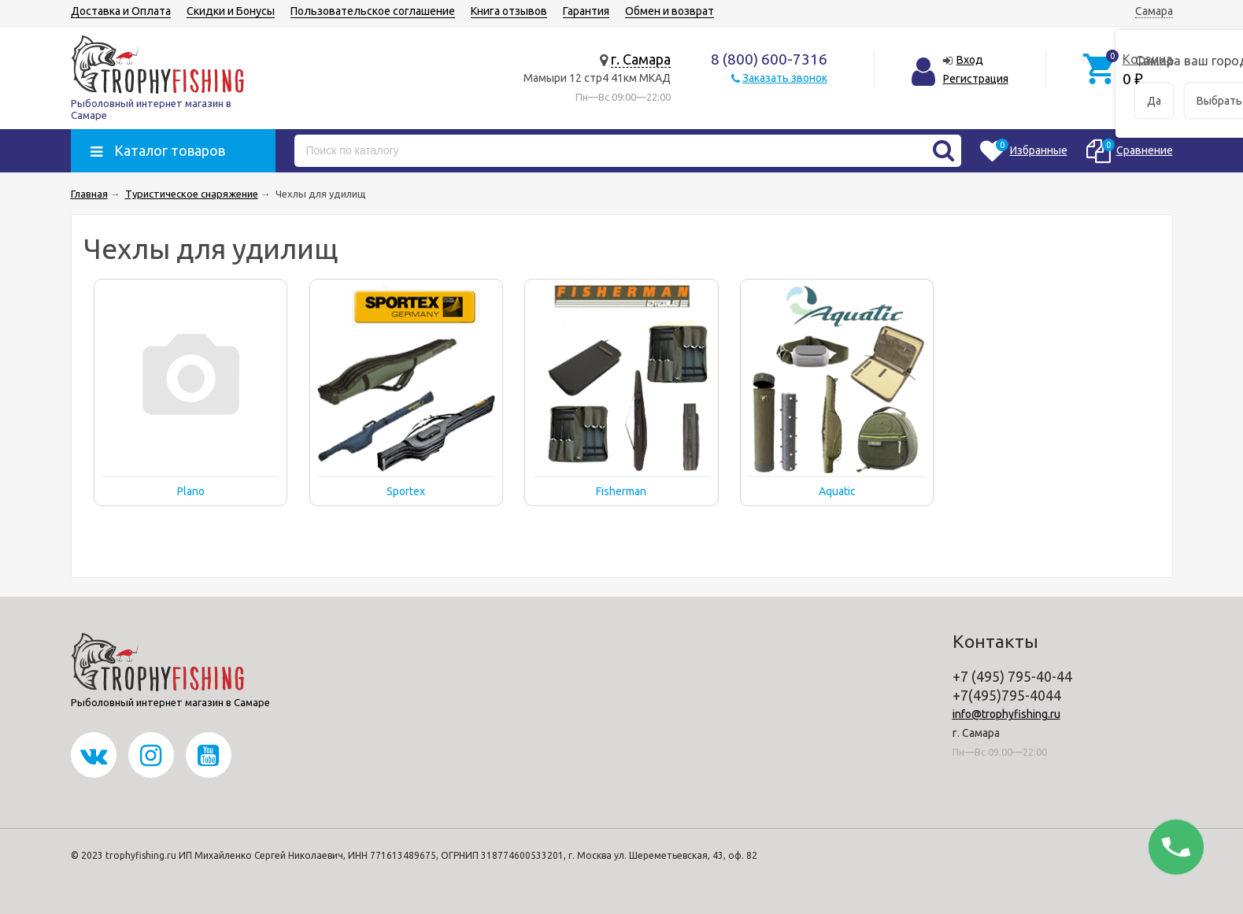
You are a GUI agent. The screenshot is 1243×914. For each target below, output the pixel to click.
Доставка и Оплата (121, 11)
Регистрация (975, 78)
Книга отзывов (509, 11)
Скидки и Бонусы (231, 11)
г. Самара (641, 59)
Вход (969, 60)
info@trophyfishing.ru (1006, 714)
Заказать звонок (784, 78)
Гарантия (586, 11)
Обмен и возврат (669, 11)
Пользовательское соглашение (372, 11)
